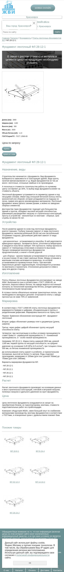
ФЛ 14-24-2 (40, 482)
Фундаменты (25, 38)
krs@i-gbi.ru (43, 22)
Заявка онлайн (43, 8)
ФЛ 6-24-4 (40, 451)
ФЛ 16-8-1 (14, 451)
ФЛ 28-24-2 (15, 513)
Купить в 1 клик (9, 154)
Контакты (57, 570)
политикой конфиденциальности (33, 555)
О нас (6, 570)
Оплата (32, 570)
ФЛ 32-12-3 (15, 482)
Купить (6, 149)
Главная (5, 38)
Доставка (44, 570)
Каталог (19, 570)
